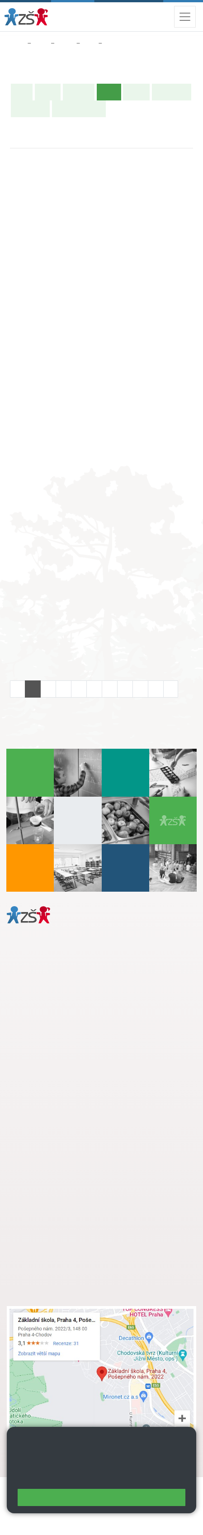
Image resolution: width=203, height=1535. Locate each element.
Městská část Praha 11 (39, 1071)
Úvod (21, 91)
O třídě (47, 91)
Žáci (41, 43)
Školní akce (172, 91)
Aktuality (78, 91)
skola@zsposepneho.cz (60, 1154)
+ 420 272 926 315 (46, 1034)
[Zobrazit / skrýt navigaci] (185, 17)
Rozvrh (136, 91)
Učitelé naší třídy (79, 108)
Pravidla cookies (72, 1477)
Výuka (114, 43)
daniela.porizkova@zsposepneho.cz (77, 1044)
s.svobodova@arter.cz (78, 1135)
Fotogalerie (30, 108)
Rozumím (101, 1497)
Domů (15, 43)
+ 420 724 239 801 (75, 1144)
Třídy (65, 43)
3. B (89, 43)
